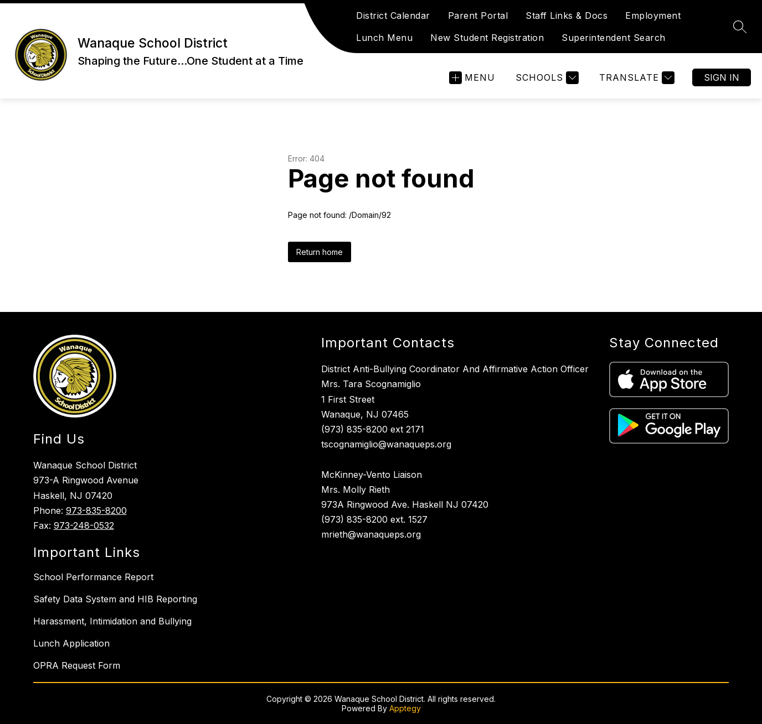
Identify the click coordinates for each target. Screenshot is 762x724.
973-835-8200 (96, 510)
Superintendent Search (614, 37)
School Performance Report (93, 576)
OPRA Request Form (76, 665)
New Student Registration (487, 37)
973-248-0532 (84, 525)
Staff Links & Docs (566, 15)
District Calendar (393, 15)
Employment (653, 15)
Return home (319, 252)
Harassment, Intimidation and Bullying (112, 621)
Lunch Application (71, 643)
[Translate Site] (635, 78)
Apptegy (405, 708)
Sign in (721, 77)
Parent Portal (478, 15)
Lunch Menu (384, 37)
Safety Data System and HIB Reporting (115, 599)
